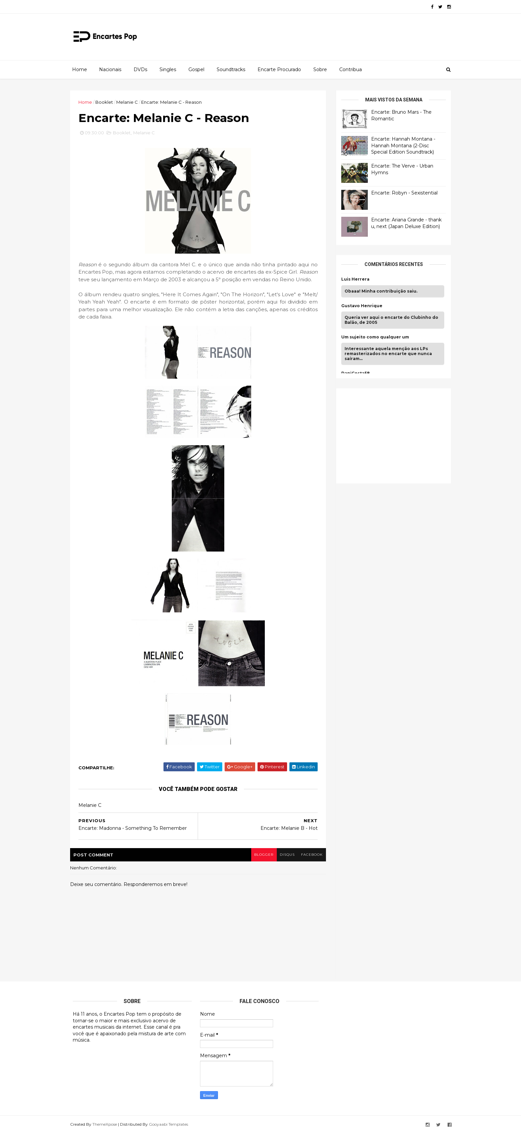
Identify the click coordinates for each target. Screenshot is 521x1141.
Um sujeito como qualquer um (372, 337)
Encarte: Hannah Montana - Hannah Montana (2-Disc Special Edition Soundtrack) (400, 145)
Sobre (320, 69)
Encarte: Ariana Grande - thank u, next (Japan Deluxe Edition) (403, 223)
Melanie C (130, 102)
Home (79, 69)
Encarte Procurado (279, 69)
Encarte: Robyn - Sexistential (401, 193)
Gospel (196, 69)
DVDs (140, 69)
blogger (260, 862)
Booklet (107, 102)
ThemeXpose (107, 1132)
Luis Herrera (353, 279)
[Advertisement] (388, 434)
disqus (284, 862)
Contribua (350, 69)
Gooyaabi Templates (171, 1132)
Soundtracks (231, 69)
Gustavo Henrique (359, 305)
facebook (309, 862)
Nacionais (110, 69)
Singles (167, 69)
